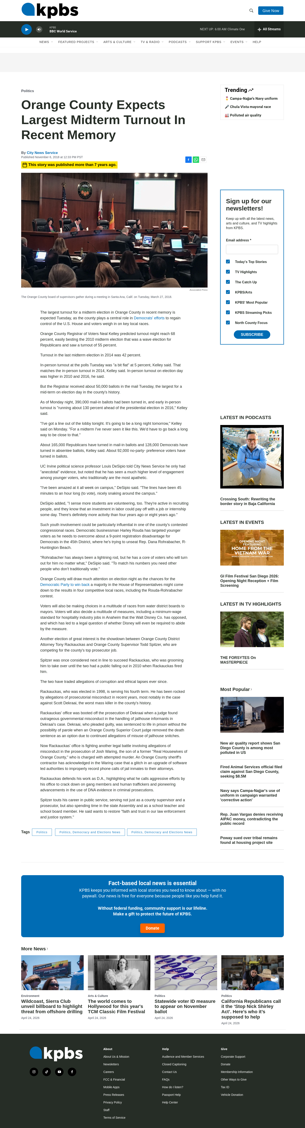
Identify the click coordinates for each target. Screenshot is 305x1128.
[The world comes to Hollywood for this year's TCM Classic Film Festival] (119, 972)
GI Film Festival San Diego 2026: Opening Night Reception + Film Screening (249, 581)
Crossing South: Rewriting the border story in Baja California (247, 501)
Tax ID (225, 1087)
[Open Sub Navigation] (52, 44)
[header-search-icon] (252, 11)
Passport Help (171, 1094)
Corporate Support (233, 1056)
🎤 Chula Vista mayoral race (248, 107)
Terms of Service (114, 1117)
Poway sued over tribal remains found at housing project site (248, 840)
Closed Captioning (174, 1064)
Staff (106, 1110)
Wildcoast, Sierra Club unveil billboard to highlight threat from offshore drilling (52, 1007)
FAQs (165, 1079)
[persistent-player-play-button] (26, 31)
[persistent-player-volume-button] (39, 31)
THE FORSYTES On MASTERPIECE (238, 660)
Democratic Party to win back (65, 585)
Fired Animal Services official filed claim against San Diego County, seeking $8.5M (251, 771)
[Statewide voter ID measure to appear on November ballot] (186, 972)
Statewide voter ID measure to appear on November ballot (185, 1007)
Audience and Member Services (183, 1056)
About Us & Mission (116, 1056)
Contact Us (169, 1072)
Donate (152, 928)
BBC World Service (63, 33)
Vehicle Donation (232, 1094)
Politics (27, 91)
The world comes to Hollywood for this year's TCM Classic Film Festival (116, 1007)
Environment (30, 996)
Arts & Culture (117, 44)
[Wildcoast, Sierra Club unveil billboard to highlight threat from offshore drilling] (52, 972)
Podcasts (178, 44)
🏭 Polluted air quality (243, 115)
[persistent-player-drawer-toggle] (269, 30)
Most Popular (236, 689)
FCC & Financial (114, 1079)
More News (35, 948)
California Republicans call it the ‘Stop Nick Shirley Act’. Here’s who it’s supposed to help (251, 1009)
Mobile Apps (111, 1087)
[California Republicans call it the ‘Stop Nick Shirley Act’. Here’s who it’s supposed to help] (252, 972)
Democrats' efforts (149, 318)
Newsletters (111, 1064)
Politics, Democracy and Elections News (90, 832)
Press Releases (113, 1094)
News (44, 44)
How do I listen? (172, 1087)
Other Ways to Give (234, 1079)
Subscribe (252, 334)
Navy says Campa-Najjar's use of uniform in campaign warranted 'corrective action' (250, 795)
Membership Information (237, 1072)
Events (237, 44)
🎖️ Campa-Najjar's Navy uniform (251, 98)
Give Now (271, 11)
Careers (108, 1072)
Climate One (236, 30)
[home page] (49, 11)
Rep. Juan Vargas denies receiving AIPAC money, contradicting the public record (251, 819)
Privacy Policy (112, 1102)
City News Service (42, 153)
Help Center (170, 1102)
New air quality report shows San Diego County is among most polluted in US (250, 748)
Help (257, 44)
